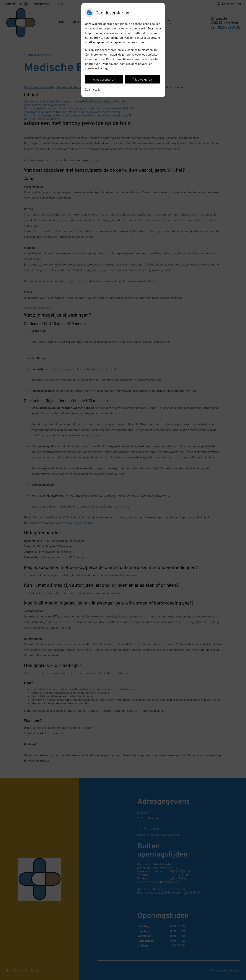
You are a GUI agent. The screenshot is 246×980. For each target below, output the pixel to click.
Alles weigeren (142, 79)
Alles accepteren (104, 79)
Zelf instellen (93, 89)
